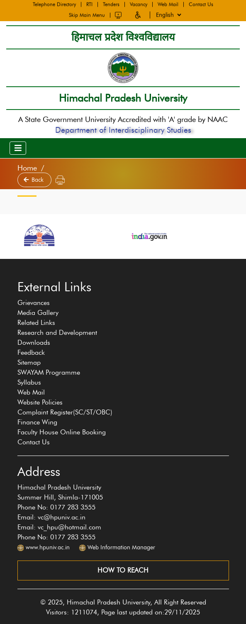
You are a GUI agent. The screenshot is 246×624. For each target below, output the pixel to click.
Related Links (36, 323)
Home (27, 168)
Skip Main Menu (87, 14)
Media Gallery (37, 313)
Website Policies (40, 402)
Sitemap (29, 362)
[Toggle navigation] (18, 148)
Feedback (31, 352)
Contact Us (201, 4)
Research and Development (57, 332)
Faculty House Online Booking (61, 432)
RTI (89, 4)
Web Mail (168, 4)
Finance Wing (37, 422)
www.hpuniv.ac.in (48, 547)
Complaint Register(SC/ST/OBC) (64, 412)
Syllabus (29, 382)
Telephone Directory (54, 4)
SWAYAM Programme (48, 372)
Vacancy (138, 4)
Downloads (33, 342)
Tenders (111, 4)
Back (34, 179)
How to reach (123, 570)
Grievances (33, 303)
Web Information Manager (121, 547)
